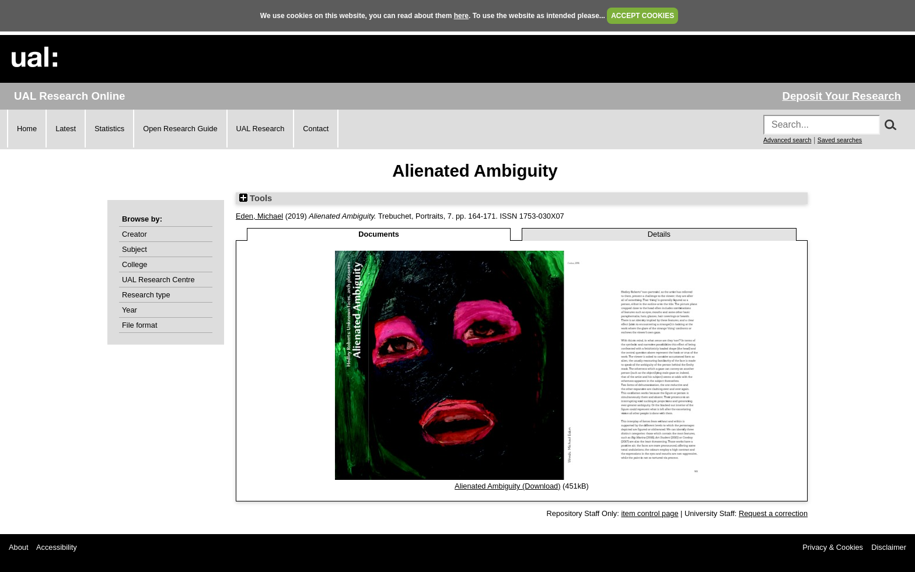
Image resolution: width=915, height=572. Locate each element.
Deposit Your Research (841, 96)
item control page (649, 513)
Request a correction (773, 513)
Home (27, 128)
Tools (255, 198)
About (18, 547)
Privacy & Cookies (832, 547)
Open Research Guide (180, 128)
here (461, 16)
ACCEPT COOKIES (642, 16)
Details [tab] (659, 234)
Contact (316, 128)
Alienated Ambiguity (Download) (507, 486)
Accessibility (56, 547)
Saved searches (840, 139)
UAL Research (260, 128)
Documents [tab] (378, 234)
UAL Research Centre (158, 279)
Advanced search (787, 139)
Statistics (109, 128)
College (134, 264)
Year (129, 310)
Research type (146, 294)
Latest (65, 128)
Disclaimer (888, 547)
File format (139, 325)
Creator (134, 234)
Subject (134, 249)
